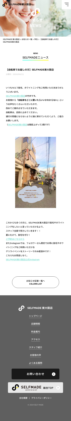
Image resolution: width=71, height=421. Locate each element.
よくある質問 (35, 363)
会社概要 (23, 398)
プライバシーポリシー (41, 398)
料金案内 (35, 331)
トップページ (35, 316)
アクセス (35, 339)
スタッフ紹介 (35, 347)
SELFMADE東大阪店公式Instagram (23, 259)
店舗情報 (35, 324)
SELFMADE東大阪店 (15, 96)
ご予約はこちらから (15, 239)
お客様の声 (35, 355)
